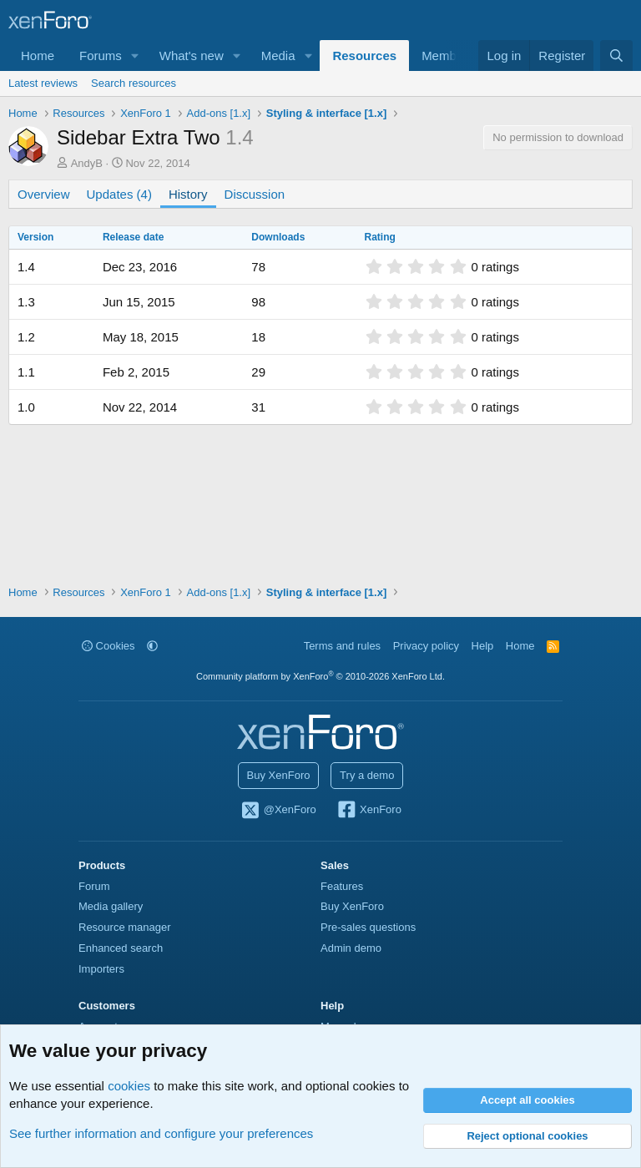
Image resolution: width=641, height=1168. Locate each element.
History (188, 194)
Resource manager (124, 927)
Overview (44, 194)
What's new (191, 55)
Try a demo (367, 775)
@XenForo (278, 810)
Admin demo (350, 948)
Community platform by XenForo (320, 676)
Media (278, 55)
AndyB (87, 163)
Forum (94, 886)
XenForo (368, 810)
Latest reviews (43, 83)
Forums (100, 55)
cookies (129, 1086)
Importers (101, 969)
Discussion (255, 194)
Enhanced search (120, 948)
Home (37, 55)
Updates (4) (119, 194)
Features (341, 886)
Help (483, 646)
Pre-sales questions (368, 927)
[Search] (616, 55)
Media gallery (110, 906)
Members (447, 55)
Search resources (133, 83)
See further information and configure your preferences (161, 1133)
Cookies (108, 646)
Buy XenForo (278, 775)
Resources (364, 55)
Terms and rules (342, 646)
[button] (135, 55)
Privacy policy (426, 646)
